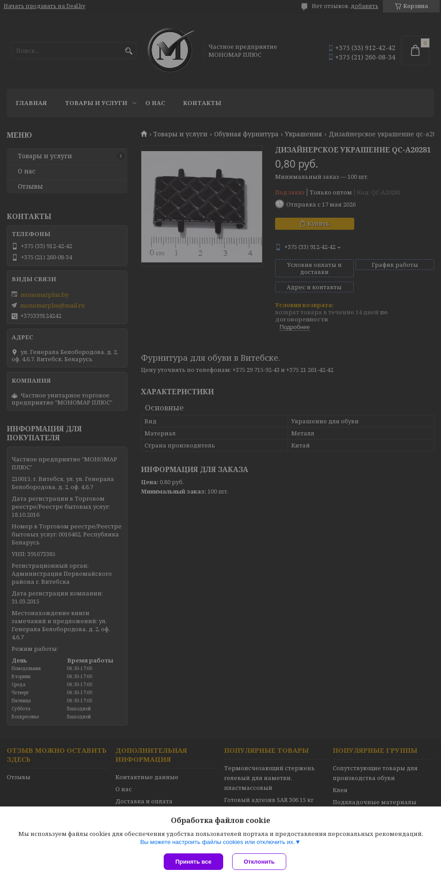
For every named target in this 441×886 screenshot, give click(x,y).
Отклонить (259, 861)
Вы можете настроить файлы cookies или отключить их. (217, 842)
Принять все (193, 861)
